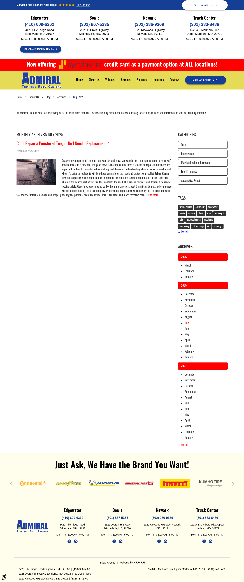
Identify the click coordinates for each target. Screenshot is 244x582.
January (189, 277)
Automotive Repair (191, 180)
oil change (217, 226)
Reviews (174, 80)
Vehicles (110, 80)
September (190, 311)
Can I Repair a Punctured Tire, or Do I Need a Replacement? (63, 144)
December (190, 294)
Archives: (185, 247)
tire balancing (186, 207)
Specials (142, 80)
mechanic (208, 220)
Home (79, 80)
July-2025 (78, 97)
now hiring (184, 226)
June (187, 328)
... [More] (183, 231)
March (188, 265)
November (190, 300)
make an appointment (205, 80)
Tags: (182, 198)
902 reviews (83, 5)
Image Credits (107, 562)
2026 (184, 257)
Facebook (69, 541)
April (187, 340)
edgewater (213, 207)
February (189, 271)
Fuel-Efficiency (189, 171)
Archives (61, 97)
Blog (48, 97)
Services (126, 80)
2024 (184, 366)
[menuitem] (79, 80)
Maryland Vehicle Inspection (196, 162)
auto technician (194, 220)
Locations (158, 80)
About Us (94, 80)
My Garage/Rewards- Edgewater (40, 49)
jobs (181, 220)
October (189, 305)
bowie (182, 213)
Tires (183, 144)
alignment (200, 207)
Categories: (187, 135)
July (187, 403)
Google (76, 541)
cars (209, 213)
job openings (198, 226)
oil (208, 226)
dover (201, 213)
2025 (184, 285)
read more (153, 195)
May (187, 334)
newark (191, 213)
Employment (187, 153)
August (188, 317)
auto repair (220, 213)
